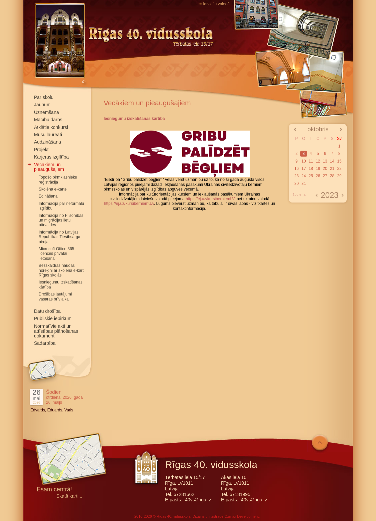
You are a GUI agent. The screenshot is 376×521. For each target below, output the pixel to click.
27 (325, 176)
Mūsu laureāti (48, 134)
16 (296, 168)
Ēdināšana (48, 196)
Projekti (42, 149)
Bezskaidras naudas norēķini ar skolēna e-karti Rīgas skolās (61, 270)
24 (303, 176)
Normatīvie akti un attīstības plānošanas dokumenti (56, 331)
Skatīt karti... (69, 496)
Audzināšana (47, 142)
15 (339, 161)
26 (318, 176)
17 (303, 168)
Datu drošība (47, 311)
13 (325, 161)
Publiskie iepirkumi (53, 318)
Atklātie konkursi (51, 127)
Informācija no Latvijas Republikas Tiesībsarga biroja (59, 237)
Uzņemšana (46, 112)
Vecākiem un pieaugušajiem (49, 167)
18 (311, 168)
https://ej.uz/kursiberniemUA (129, 203)
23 (296, 176)
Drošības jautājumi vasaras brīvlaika (55, 296)
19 (318, 168)
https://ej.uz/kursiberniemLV (210, 199)
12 (318, 161)
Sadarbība (45, 343)
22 (339, 168)
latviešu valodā (216, 4)
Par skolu (43, 97)
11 (311, 161)
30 (296, 183)
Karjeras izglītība (51, 157)
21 (332, 168)
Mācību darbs (48, 119)
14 (332, 161)
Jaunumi (43, 104)
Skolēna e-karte (53, 189)
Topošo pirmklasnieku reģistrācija (58, 179)
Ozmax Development (241, 516)
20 (325, 168)
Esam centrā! (54, 490)
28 (332, 176)
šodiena (299, 195)
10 (303, 161)
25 (311, 176)
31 (303, 183)
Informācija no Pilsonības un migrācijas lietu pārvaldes (61, 220)
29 (339, 176)
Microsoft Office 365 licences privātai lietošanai (56, 254)
